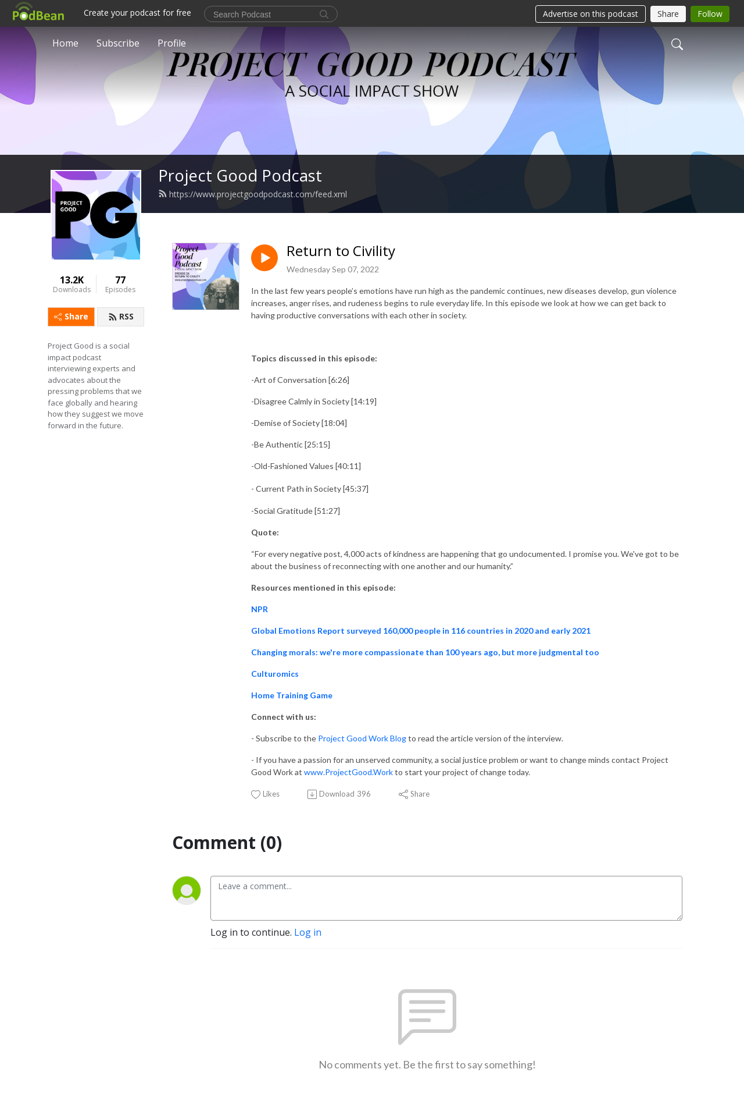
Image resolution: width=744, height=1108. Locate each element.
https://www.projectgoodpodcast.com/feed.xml (252, 194)
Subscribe (118, 43)
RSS (121, 316)
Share (71, 316)
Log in (307, 932)
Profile (172, 43)
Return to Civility (341, 251)
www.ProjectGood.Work (348, 772)
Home (65, 43)
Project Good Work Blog (362, 738)
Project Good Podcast (240, 175)
